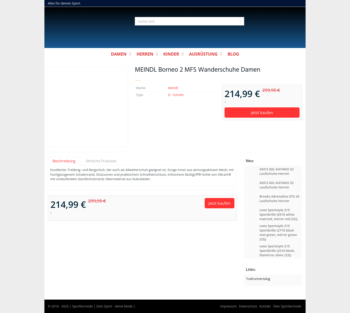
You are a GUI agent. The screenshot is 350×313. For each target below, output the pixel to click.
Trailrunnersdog (258, 279)
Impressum (228, 306)
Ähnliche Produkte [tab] (101, 161)
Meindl (173, 88)
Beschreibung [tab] (63, 161)
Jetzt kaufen (262, 112)
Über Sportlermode (287, 306)
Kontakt (265, 306)
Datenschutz (248, 306)
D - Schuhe (176, 95)
